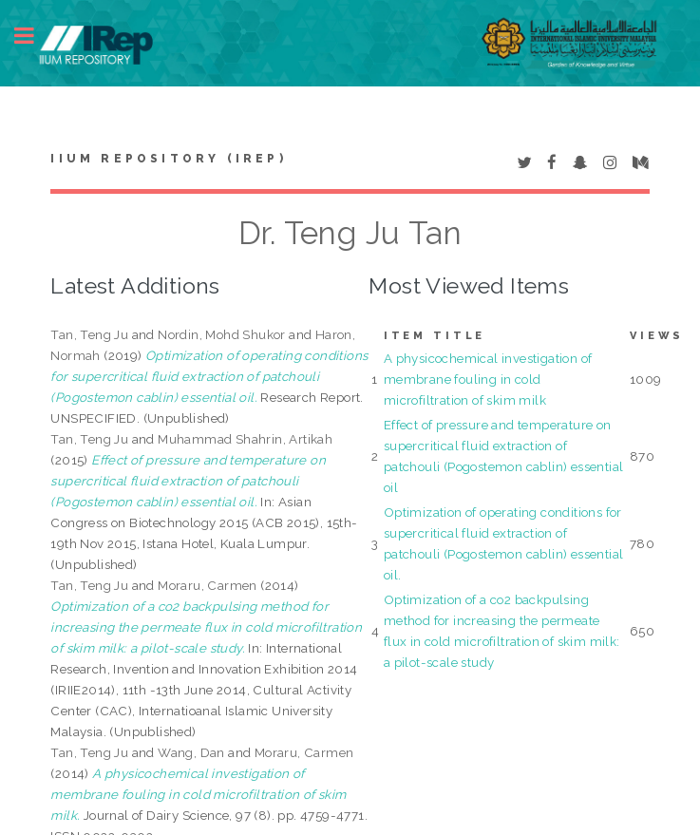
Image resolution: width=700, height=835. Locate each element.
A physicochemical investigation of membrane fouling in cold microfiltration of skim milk (488, 379)
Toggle (34, 35)
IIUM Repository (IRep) (168, 158)
